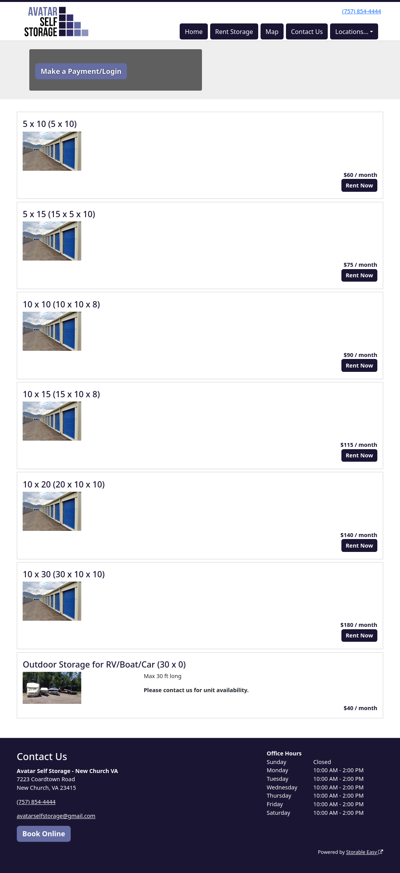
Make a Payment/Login (81, 71)
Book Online (43, 833)
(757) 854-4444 (361, 11)
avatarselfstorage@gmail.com (56, 815)
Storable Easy (364, 852)
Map (272, 31)
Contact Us (307, 31)
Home (194, 31)
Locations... (351, 31)
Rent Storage (234, 31)
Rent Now (359, 185)
